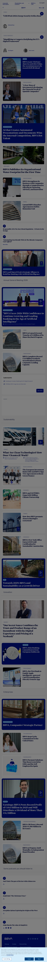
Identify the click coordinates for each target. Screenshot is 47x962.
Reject (39, 959)
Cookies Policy (10, 955)
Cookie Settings (6, 959)
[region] (23, 954)
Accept (29, 959)
